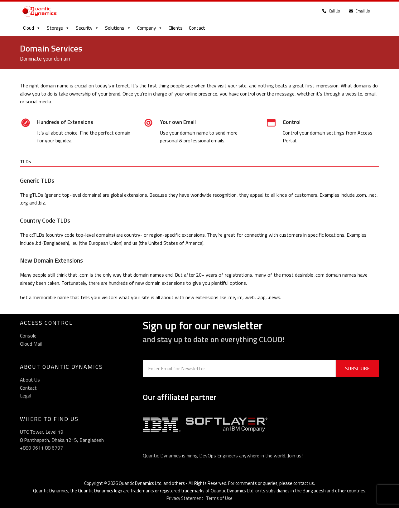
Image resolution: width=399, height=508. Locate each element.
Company (149, 28)
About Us (30, 379)
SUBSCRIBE (357, 368)
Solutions (118, 28)
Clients (176, 28)
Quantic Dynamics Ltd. (140, 483)
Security (87, 28)
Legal (25, 395)
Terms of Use (219, 498)
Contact (197, 28)
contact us (303, 483)
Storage (58, 28)
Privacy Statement (184, 498)
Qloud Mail (31, 344)
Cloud (32, 28)
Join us (294, 455)
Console (28, 335)
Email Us (359, 11)
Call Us (331, 11)
